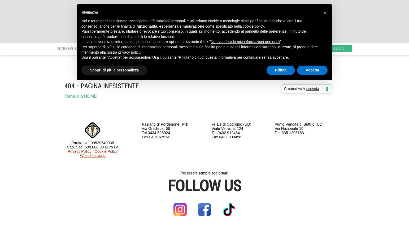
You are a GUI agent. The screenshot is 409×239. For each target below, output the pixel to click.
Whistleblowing (92, 155)
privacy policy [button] (129, 52)
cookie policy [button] (253, 26)
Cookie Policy (106, 151)
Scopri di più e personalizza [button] (114, 70)
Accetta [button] (312, 70)
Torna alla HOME (80, 96)
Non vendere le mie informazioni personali (245, 42)
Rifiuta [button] (281, 70)
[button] (325, 12)
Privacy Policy (80, 151)
